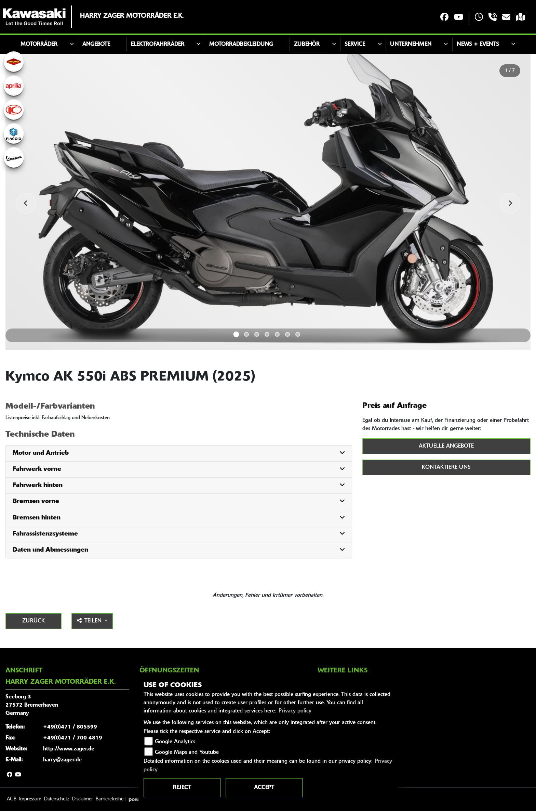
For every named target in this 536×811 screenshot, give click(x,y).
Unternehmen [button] (410, 44)
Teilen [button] (90, 621)
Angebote (96, 44)
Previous (26, 203)
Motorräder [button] (39, 44)
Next (510, 203)
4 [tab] (267, 334)
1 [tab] (236, 334)
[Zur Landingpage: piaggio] (13, 133)
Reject (182, 787)
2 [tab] (246, 334)
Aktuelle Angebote (446, 446)
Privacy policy (295, 711)
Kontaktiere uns (446, 467)
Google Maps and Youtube (187, 752)
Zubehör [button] (307, 44)
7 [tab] (297, 334)
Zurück (33, 621)
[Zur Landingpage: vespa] (13, 157)
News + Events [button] (478, 44)
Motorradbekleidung (241, 44)
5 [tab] (277, 334)
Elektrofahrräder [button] (157, 44)
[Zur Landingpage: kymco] (13, 109)
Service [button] (355, 44)
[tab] (179, 454)
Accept (264, 787)
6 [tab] (287, 334)
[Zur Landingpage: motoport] (13, 61)
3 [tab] (256, 334)
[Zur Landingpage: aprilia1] (13, 85)
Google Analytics (175, 742)
